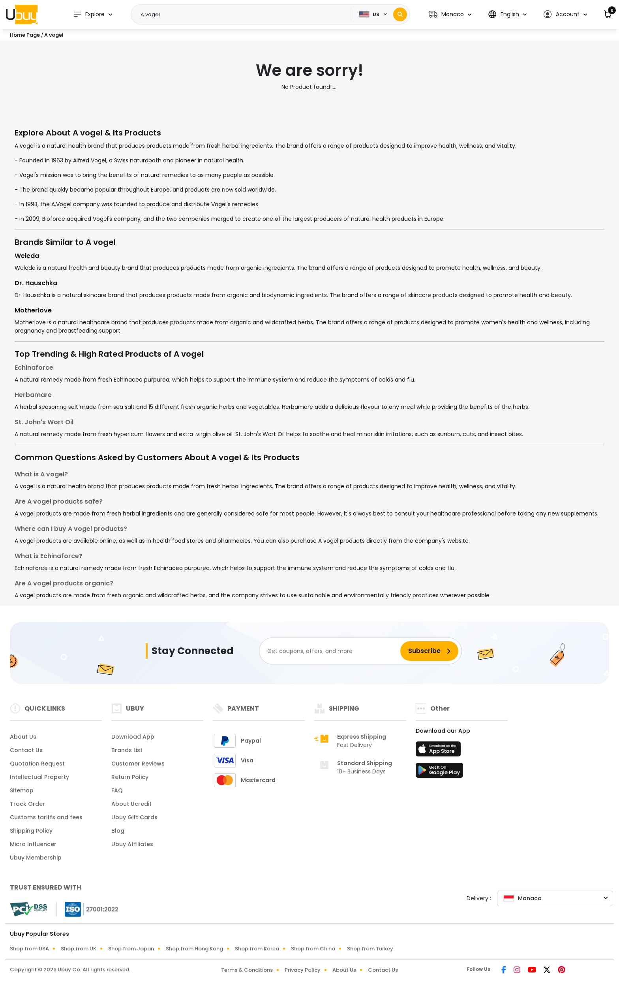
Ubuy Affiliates (132, 844)
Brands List (127, 750)
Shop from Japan (131, 948)
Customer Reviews (138, 764)
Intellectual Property (39, 777)
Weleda (27, 255)
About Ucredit (131, 804)
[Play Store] (439, 773)
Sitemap (22, 790)
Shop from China (313, 948)
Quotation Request (37, 764)
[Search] (400, 14)
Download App (132, 737)
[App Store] (439, 751)
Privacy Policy (303, 970)
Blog (117, 831)
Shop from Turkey (370, 948)
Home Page (25, 35)
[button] (450, 14)
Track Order (27, 804)
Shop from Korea (257, 948)
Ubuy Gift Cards (134, 817)
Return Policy (129, 777)
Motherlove (33, 310)
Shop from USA (29, 948)
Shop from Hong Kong (194, 948)
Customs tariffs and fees (46, 817)
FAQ (117, 790)
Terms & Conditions (247, 970)
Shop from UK (78, 948)
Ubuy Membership (36, 858)
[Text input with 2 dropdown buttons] (243, 14)
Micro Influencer (33, 844)
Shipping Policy (31, 831)
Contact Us (26, 750)
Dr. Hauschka (36, 283)
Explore (89, 14)
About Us (23, 737)
